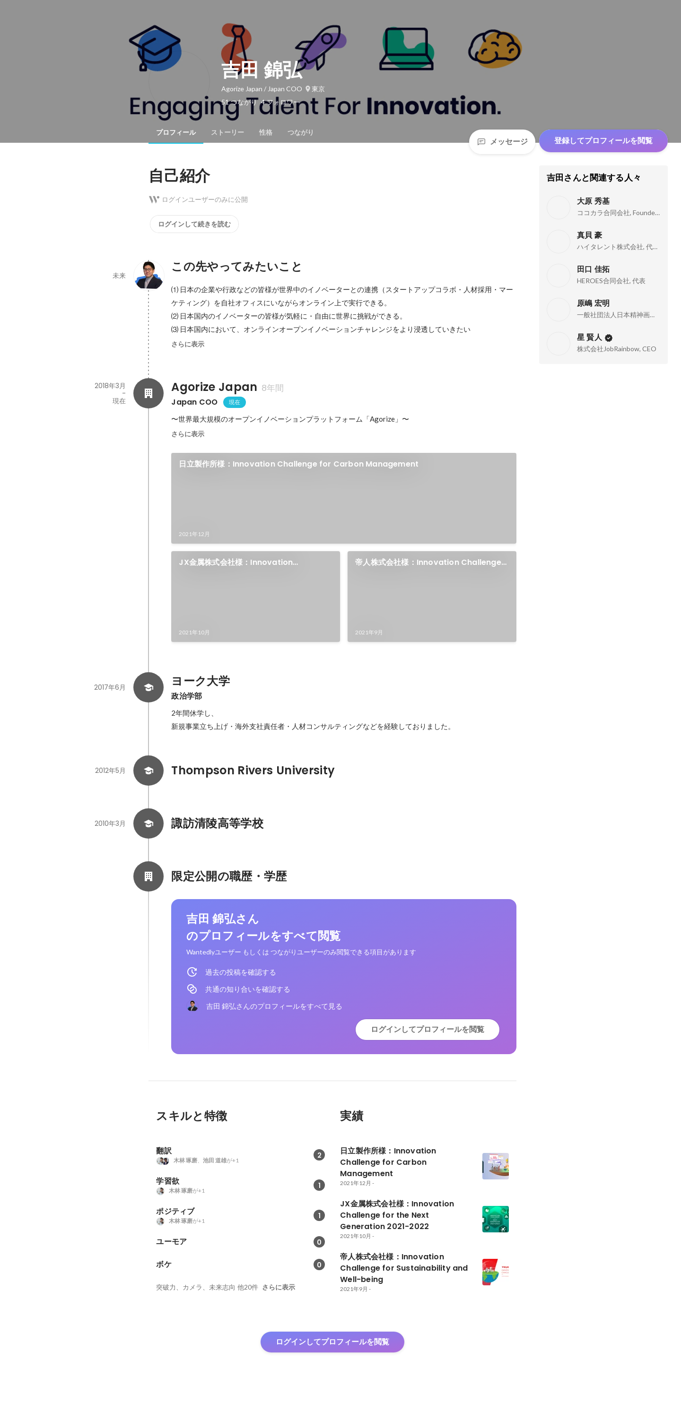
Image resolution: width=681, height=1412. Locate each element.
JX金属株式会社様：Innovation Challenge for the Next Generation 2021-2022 (247, 562)
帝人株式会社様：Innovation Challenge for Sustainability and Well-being (428, 562)
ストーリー (227, 132)
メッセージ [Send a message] (502, 141)
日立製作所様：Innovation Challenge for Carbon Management (299, 464)
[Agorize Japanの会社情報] (148, 393)
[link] (343, 498)
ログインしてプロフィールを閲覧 (427, 1029)
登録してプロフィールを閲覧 (603, 140)
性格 (265, 132)
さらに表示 (187, 344)
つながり (301, 132)
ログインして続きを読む (194, 224)
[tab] (175, 132)
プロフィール (176, 132)
